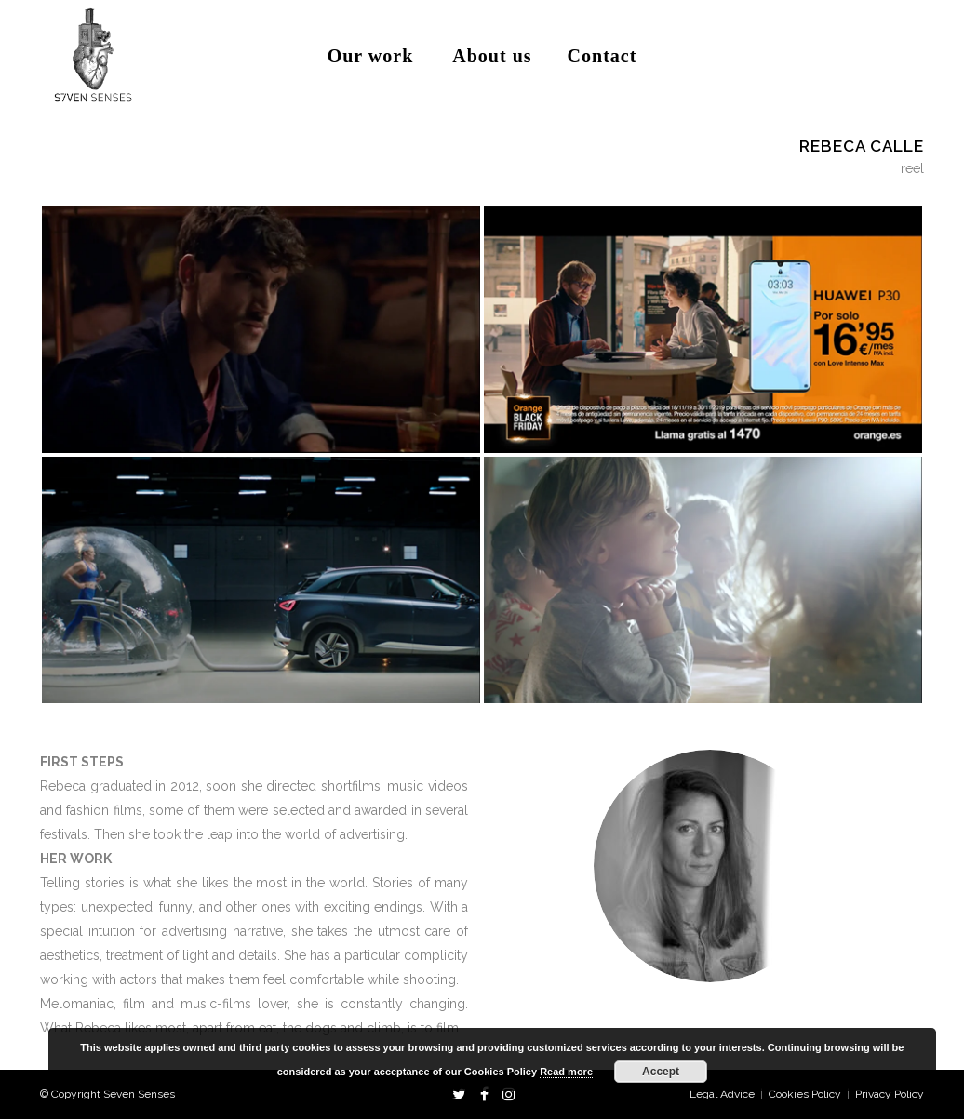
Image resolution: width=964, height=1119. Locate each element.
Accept (660, 1071)
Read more (566, 1071)
